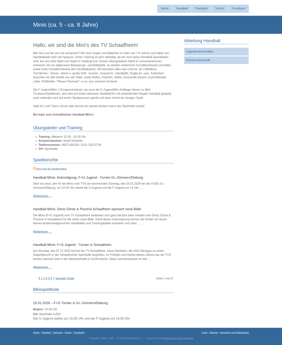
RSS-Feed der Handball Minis (50, 168)
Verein (36, 332)
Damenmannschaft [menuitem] (198, 60)
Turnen (68, 332)
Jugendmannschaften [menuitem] (199, 51)
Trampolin (57, 332)
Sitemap (213, 332)
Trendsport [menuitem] (238, 8)
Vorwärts (61, 278)
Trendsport (78, 332)
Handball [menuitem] (182, 8)
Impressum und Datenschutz (234, 332)
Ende (70, 278)
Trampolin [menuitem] (201, 8)
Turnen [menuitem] (219, 8)
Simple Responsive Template (178, 338)
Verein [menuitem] (165, 8)
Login (204, 332)
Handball (46, 332)
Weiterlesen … (42, 196)
